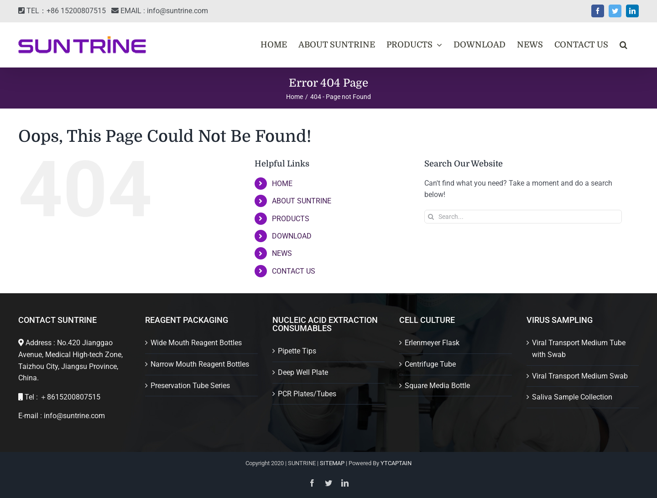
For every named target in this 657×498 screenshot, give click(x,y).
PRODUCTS (290, 218)
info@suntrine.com (177, 10)
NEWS (282, 253)
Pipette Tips (297, 351)
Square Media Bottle (437, 385)
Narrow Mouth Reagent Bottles (200, 364)
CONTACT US (293, 271)
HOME (282, 183)
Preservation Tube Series (190, 385)
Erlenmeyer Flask (432, 342)
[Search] (431, 216)
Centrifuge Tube (430, 364)
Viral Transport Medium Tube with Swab (579, 348)
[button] (623, 44)
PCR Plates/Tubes (307, 393)
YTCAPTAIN (396, 463)
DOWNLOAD (292, 236)
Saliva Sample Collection (572, 397)
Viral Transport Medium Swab (580, 376)
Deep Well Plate (303, 372)
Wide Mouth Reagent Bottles (196, 342)
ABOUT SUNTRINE (301, 201)
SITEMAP (332, 463)
